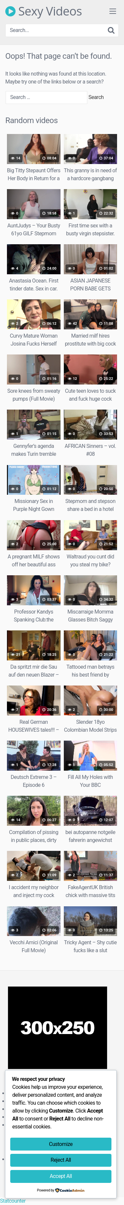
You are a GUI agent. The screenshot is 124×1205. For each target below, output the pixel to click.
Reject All (61, 1160)
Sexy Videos (43, 11)
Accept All (61, 1176)
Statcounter (12, 1201)
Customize (60, 1144)
